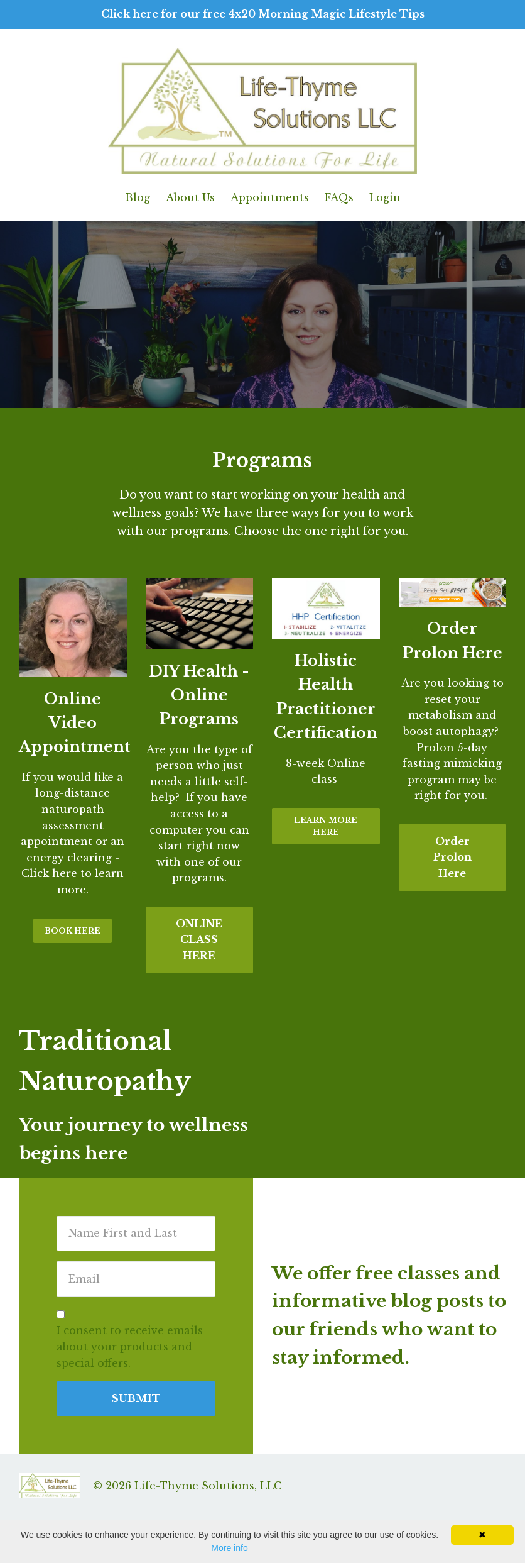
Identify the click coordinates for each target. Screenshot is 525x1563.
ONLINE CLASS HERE (199, 939)
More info (229, 1548)
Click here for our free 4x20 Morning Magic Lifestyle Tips (263, 14)
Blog (137, 197)
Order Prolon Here (452, 857)
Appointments (269, 197)
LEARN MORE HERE (325, 826)
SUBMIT (136, 1398)
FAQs (339, 197)
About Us (190, 197)
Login (385, 197)
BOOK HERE (72, 931)
